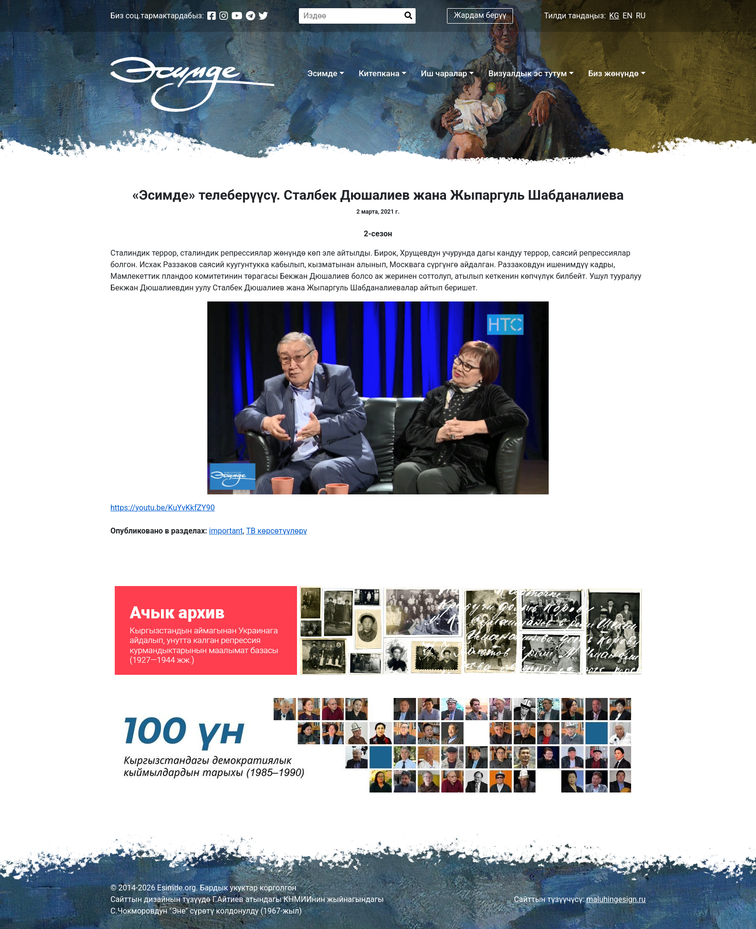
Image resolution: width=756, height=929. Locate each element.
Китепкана (379, 73)
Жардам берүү (480, 15)
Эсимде (322, 73)
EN (627, 15)
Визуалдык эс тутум (527, 73)
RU (641, 15)
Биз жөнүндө (613, 73)
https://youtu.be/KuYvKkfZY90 (162, 507)
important (226, 530)
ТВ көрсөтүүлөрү (276, 530)
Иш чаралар (444, 73)
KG (614, 15)
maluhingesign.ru (616, 899)
